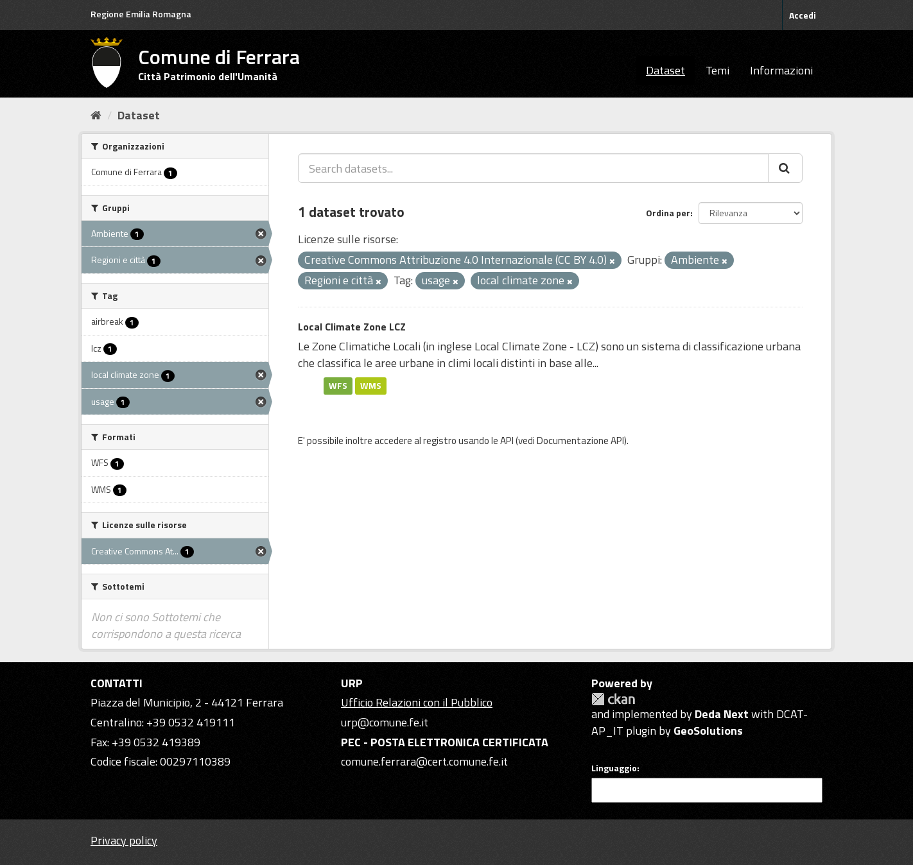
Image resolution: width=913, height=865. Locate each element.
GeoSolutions (708, 730)
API (507, 440)
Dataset (665, 70)
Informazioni (781, 70)
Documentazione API (580, 440)
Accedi (802, 15)
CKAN (613, 699)
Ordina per (668, 212)
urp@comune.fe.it (384, 722)
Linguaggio (614, 768)
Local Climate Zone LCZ (352, 326)
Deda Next (722, 714)
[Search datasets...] (533, 168)
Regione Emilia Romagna (141, 14)
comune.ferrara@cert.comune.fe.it (424, 761)
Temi (717, 70)
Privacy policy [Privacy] (124, 840)
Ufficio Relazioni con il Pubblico (416, 702)
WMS (370, 385)
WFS (338, 385)
